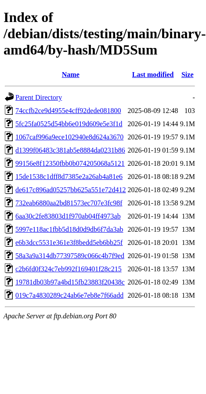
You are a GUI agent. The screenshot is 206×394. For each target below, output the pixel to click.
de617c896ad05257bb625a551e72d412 (70, 189)
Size (187, 74)
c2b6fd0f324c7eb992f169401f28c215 (68, 269)
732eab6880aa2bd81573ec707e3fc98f (68, 203)
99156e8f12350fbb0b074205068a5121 (70, 163)
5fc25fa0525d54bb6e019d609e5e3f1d (69, 124)
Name (71, 74)
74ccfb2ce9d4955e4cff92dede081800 (68, 110)
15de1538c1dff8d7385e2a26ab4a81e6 (69, 176)
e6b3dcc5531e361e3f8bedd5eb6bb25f (69, 242)
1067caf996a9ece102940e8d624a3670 (69, 137)
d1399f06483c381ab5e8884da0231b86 (70, 150)
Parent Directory (38, 97)
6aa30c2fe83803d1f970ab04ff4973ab (68, 216)
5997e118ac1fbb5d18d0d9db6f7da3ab (69, 229)
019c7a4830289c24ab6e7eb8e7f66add (69, 295)
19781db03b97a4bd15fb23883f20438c (70, 282)
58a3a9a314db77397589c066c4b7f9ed (69, 255)
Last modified (153, 74)
